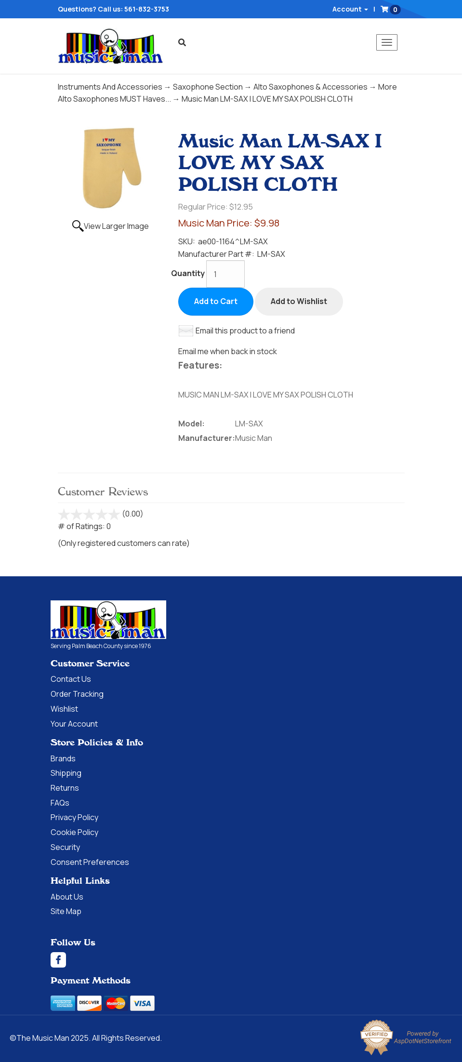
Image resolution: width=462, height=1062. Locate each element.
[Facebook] (231, 960)
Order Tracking (77, 694)
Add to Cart (216, 301)
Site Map (66, 911)
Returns (65, 788)
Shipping (66, 773)
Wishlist (64, 709)
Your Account (74, 723)
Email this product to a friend (245, 330)
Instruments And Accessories (110, 86)
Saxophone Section (208, 86)
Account (350, 8)
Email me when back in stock (227, 351)
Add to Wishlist (299, 301)
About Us (67, 896)
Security (65, 847)
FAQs (60, 802)
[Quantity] (225, 274)
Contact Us (71, 679)
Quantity (188, 273)
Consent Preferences (90, 862)
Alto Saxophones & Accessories (310, 86)
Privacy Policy (74, 817)
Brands (63, 758)
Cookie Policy (74, 832)
